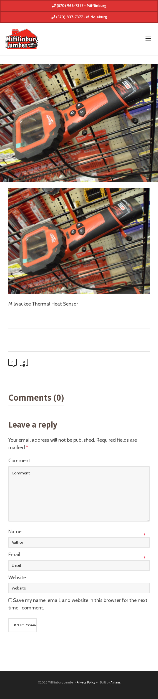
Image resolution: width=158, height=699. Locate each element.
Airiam (115, 682)
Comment (19, 460)
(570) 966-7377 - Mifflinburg (79, 5)
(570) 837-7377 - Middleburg (79, 16)
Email (14, 554)
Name (14, 531)
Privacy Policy (86, 682)
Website (17, 578)
